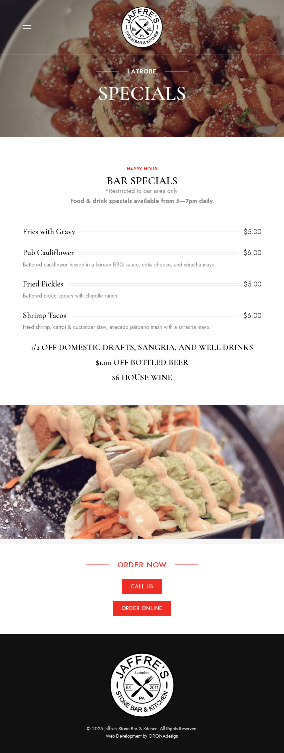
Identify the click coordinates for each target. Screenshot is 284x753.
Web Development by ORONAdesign (142, 736)
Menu (25, 27)
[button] (142, 586)
